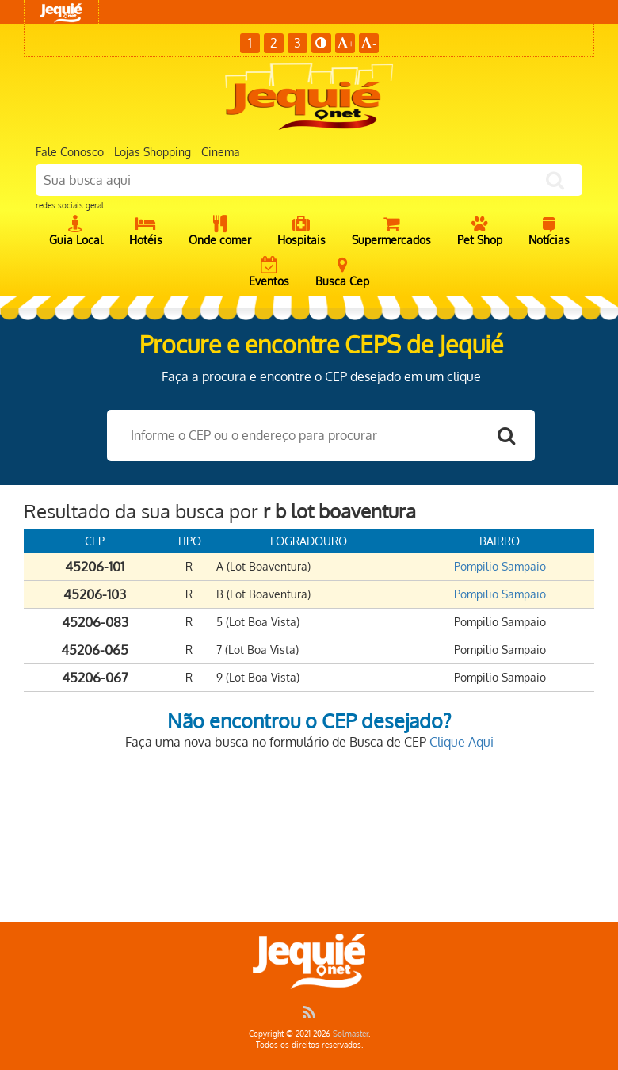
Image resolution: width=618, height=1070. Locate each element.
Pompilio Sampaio (500, 566)
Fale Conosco (70, 152)
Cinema (220, 152)
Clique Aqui (461, 742)
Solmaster (350, 1033)
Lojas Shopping (152, 152)
